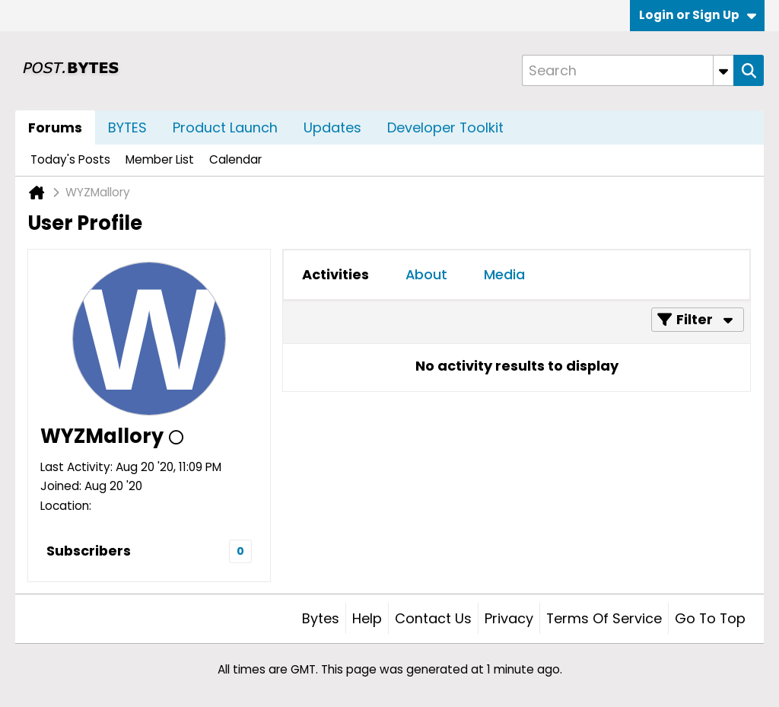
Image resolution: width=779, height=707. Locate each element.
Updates (332, 127)
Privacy (509, 618)
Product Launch (225, 127)
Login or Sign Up (697, 15)
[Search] (627, 70)
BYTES (127, 127)
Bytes (320, 618)
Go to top (710, 618)
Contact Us (433, 618)
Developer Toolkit (445, 127)
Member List (160, 159)
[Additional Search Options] (723, 70)
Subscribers (88, 550)
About (426, 274)
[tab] (335, 274)
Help (367, 618)
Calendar (235, 159)
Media (504, 274)
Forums (55, 127)
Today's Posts (70, 159)
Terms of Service (604, 618)
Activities (335, 274)
